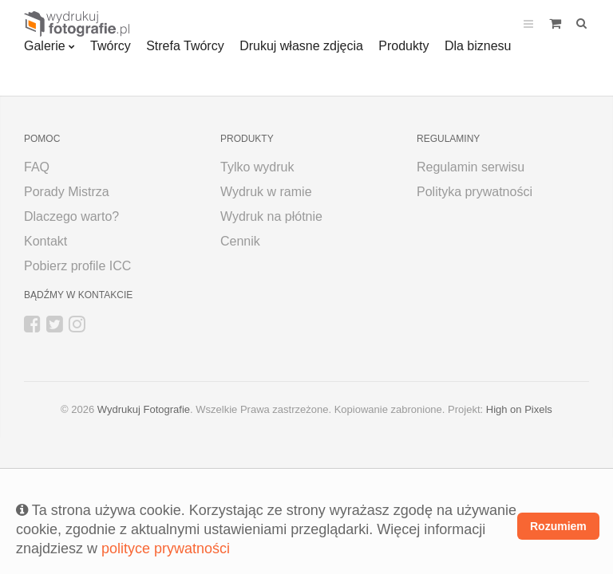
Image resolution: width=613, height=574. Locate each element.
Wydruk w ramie (266, 192)
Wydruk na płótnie (271, 216)
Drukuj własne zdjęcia (301, 46)
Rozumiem (558, 526)
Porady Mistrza (66, 192)
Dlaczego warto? (71, 216)
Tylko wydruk (257, 167)
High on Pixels (519, 409)
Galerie (44, 46)
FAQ (36, 167)
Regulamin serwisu (470, 167)
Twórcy (110, 46)
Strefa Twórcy (185, 46)
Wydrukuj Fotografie (143, 409)
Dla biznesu (478, 46)
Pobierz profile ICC (77, 266)
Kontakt (45, 241)
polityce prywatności (165, 548)
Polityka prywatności (474, 192)
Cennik (240, 241)
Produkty (403, 46)
